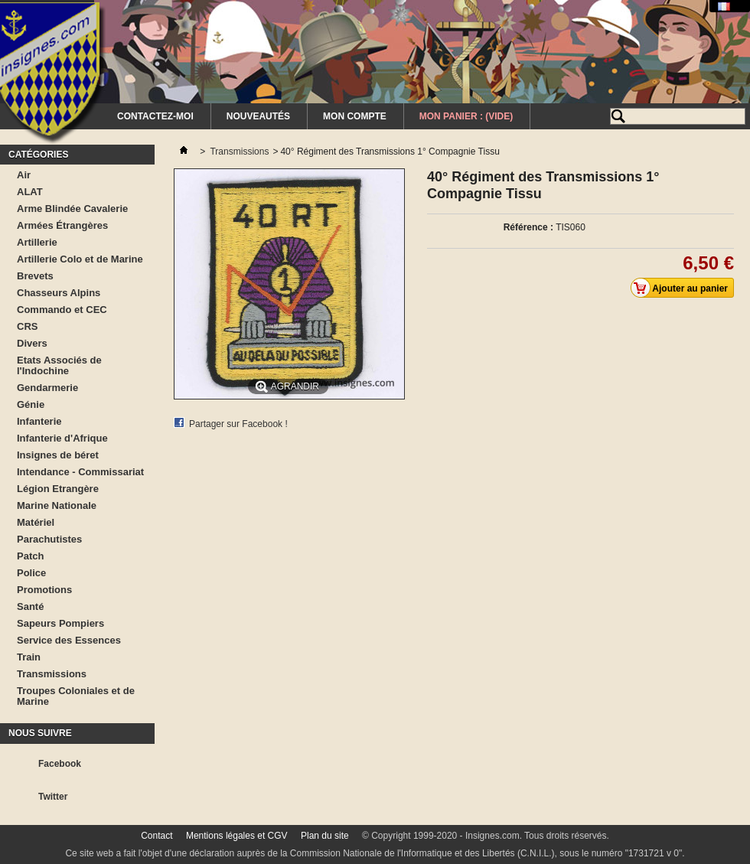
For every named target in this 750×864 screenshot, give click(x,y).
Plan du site (325, 835)
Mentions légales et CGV (237, 835)
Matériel (35, 522)
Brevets (35, 276)
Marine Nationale (56, 505)
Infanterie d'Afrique (62, 438)
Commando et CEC (62, 309)
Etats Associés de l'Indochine (59, 365)
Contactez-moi (155, 116)
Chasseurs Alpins (58, 292)
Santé (30, 606)
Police (31, 573)
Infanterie (39, 421)
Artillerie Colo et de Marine (80, 259)
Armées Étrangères (62, 225)
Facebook (59, 763)
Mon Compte (354, 116)
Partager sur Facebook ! (238, 424)
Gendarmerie (47, 387)
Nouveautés (258, 116)
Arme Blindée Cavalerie (72, 208)
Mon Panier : (466, 116)
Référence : (528, 227)
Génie (30, 404)
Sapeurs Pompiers (60, 623)
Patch (30, 556)
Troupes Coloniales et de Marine (76, 696)
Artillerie (37, 242)
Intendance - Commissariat (80, 472)
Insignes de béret (58, 455)
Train (29, 657)
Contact (156, 835)
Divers (32, 343)
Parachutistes (49, 539)
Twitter (52, 796)
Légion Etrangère (58, 488)
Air (24, 175)
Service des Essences (69, 640)
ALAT (30, 191)
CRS (27, 326)
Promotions (44, 589)
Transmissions (51, 674)
